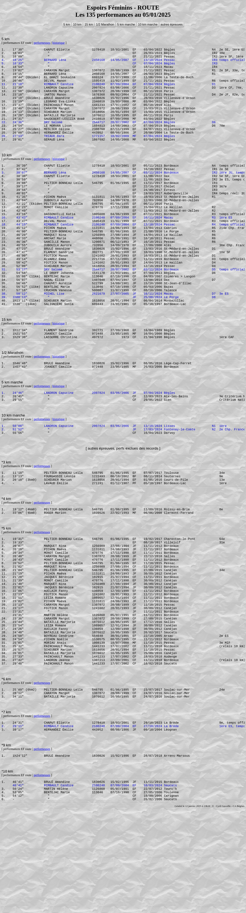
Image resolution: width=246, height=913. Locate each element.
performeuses (42, 42)
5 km (66, 24)
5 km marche (126, 24)
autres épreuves (172, 24)
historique (58, 42)
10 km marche (147, 24)
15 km (89, 24)
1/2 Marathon (105, 24)
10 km (77, 24)
